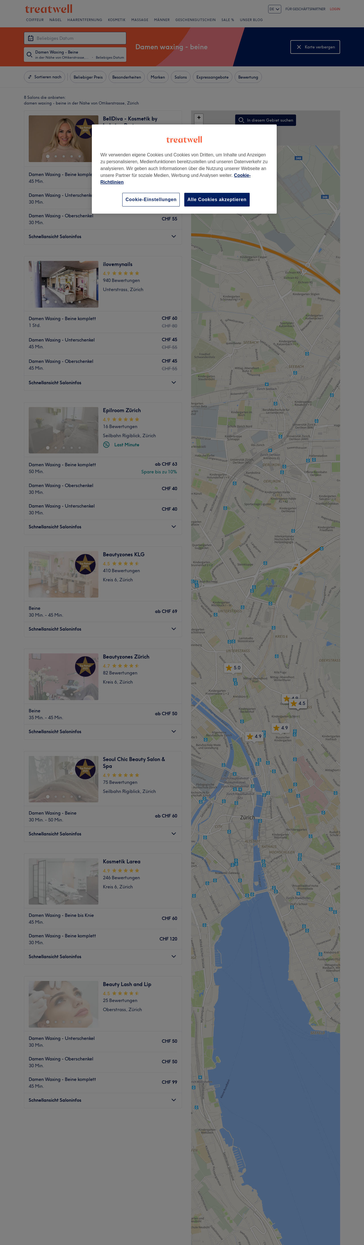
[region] (184, 169)
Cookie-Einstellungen (151, 199)
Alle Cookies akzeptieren (217, 199)
